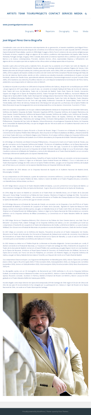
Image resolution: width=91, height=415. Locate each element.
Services (67, 13)
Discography (64, 31)
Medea (78, 13)
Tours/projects (37, 13)
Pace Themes (63, 411)
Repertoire (50, 31)
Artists (11, 13)
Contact (54, 13)
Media (85, 31)
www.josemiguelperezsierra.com (18, 24)
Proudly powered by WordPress (34, 411)
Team (21, 13)
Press (76, 31)
